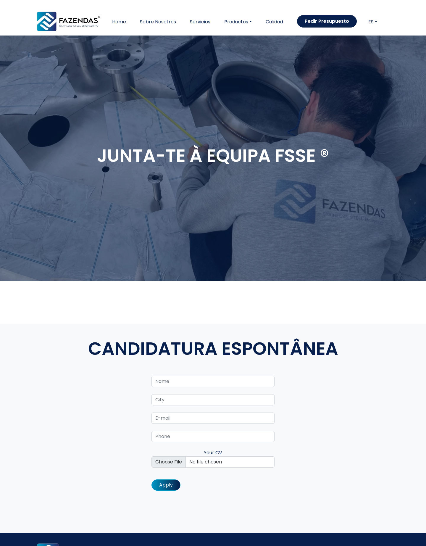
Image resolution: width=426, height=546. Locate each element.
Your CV (213, 458)
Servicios (200, 21)
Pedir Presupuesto (327, 21)
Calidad (274, 21)
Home (119, 21)
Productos (236, 21)
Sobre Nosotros (158, 21)
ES (371, 21)
